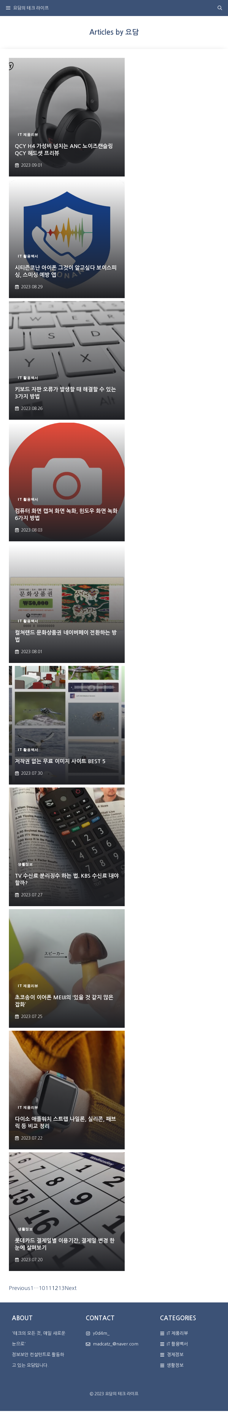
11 (48, 1288)
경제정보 (175, 1354)
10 (42, 1288)
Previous (19, 1288)
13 (61, 1288)
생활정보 (175, 1365)
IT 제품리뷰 (177, 1333)
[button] (220, 8)
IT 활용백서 (177, 1344)
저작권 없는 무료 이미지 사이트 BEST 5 (60, 761)
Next (71, 1288)
